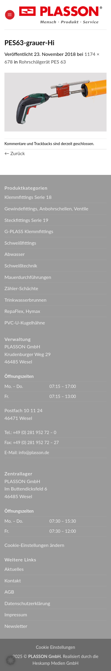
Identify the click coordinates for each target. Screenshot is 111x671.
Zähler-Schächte (21, 288)
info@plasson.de (34, 452)
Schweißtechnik (20, 265)
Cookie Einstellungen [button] (55, 647)
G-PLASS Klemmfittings (28, 231)
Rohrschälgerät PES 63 (42, 61)
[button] (10, 15)
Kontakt (12, 580)
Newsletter (15, 626)
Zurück (14, 153)
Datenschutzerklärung (27, 603)
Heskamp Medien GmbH (55, 663)
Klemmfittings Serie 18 (28, 197)
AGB (9, 591)
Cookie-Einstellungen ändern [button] (34, 545)
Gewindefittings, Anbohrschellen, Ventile (46, 208)
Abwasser (14, 254)
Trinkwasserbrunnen (25, 300)
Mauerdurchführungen (27, 277)
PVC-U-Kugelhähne (24, 322)
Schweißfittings (20, 243)
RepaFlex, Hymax (22, 311)
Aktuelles (14, 569)
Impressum (15, 614)
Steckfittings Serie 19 (26, 220)
